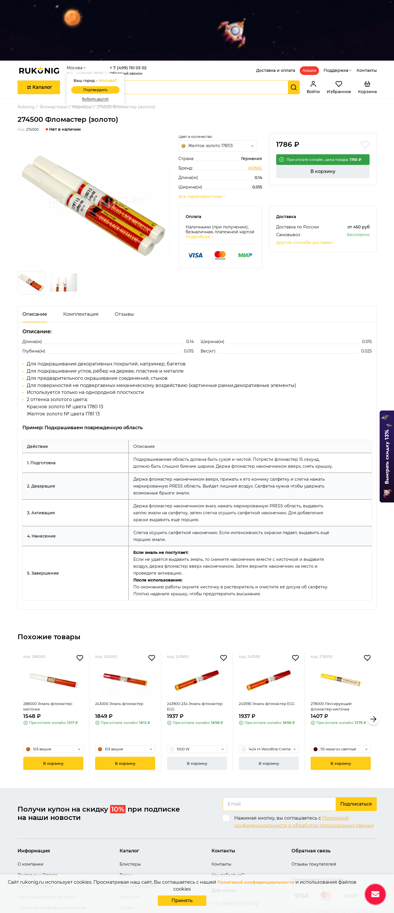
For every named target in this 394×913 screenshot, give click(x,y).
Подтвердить (101, 43)
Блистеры (130, 818)
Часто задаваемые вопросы (47, 851)
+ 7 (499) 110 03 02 (134, 21)
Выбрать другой (101, 53)
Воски (126, 829)
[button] (373, 673)
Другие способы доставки (305, 196)
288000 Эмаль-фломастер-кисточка (51, 670)
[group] (95, 159)
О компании (30, 818)
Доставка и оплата (275, 24)
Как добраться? (228, 829)
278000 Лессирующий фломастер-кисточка (334, 670)
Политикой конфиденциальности (256, 883)
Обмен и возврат (36, 840)
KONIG (255, 122)
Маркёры (82, 60)
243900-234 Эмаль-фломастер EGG (186, 670)
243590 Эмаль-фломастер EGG (266, 670)
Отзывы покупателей (313, 818)
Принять (182, 901)
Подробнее (200, 190)
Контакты (367, 24)
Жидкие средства (138, 840)
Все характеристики (202, 150)
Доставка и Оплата (37, 829)
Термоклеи (131, 872)
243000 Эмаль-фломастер (122, 666)
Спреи (126, 861)
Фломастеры (53, 60)
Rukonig (26, 60)
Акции (309, 24)
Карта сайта (30, 872)
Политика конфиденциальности (52, 861)
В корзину (322, 129)
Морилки (129, 851)
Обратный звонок (132, 27)
